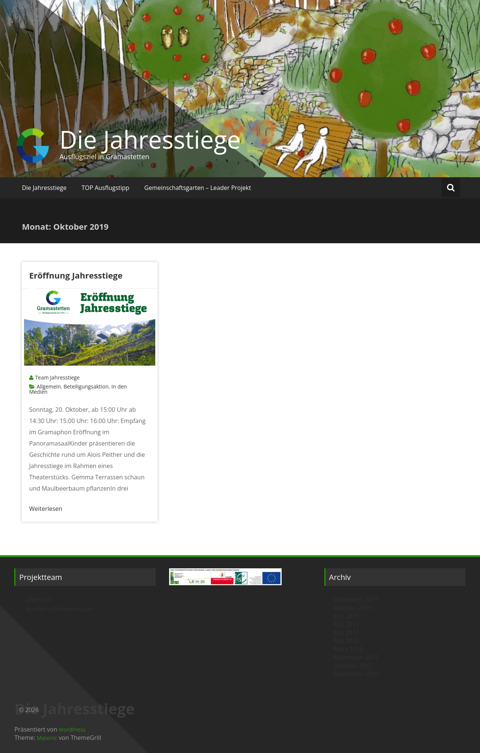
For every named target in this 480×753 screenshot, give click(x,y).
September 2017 (357, 674)
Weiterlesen (45, 509)
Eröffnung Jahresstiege (76, 275)
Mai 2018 (346, 641)
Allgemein (49, 386)
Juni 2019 (347, 616)
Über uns (38, 599)
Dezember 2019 (356, 599)
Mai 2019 (346, 624)
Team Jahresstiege (57, 377)
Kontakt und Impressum (59, 609)
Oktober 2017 (353, 665)
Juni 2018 (347, 632)
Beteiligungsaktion (85, 386)
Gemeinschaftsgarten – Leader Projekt (197, 188)
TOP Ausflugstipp (105, 188)
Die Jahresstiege (149, 139)
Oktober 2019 (353, 608)
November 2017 (356, 657)
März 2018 (348, 649)
